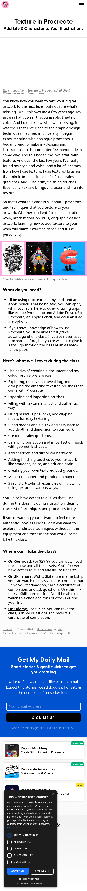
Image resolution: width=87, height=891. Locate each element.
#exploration (64, 633)
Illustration (44, 629)
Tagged (8, 633)
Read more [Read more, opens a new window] (13, 827)
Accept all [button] (18, 871)
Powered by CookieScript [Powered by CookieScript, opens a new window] (30, 883)
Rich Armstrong (5, 4)
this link (74, 589)
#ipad (24, 633)
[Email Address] (43, 706)
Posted (7, 629)
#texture (49, 633)
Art (60, 629)
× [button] (53, 794)
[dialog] (30, 838)
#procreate (35, 633)
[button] (30, 879)
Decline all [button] (42, 871)
